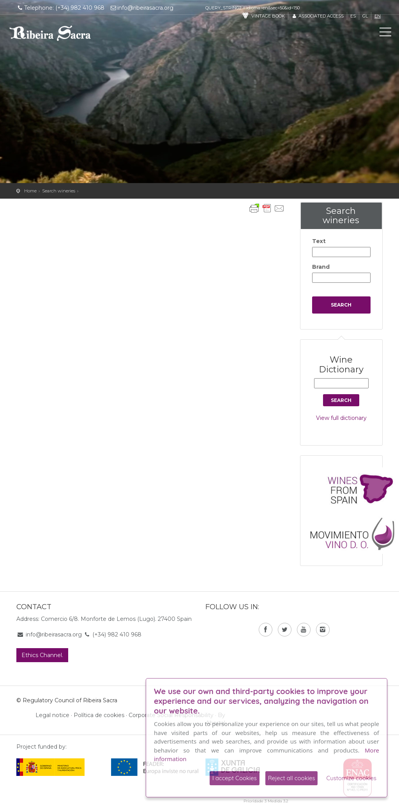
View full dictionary (341, 417)
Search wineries (58, 191)
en (377, 16)
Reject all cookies (291, 778)
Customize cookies (351, 778)
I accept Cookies (234, 778)
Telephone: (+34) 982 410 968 (60, 7)
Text (319, 241)
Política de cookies (99, 715)
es (353, 16)
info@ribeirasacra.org (142, 7)
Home (30, 191)
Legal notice (52, 715)
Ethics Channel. (42, 655)
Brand (321, 266)
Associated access (317, 16)
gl (365, 16)
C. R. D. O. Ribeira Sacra (50, 33)
